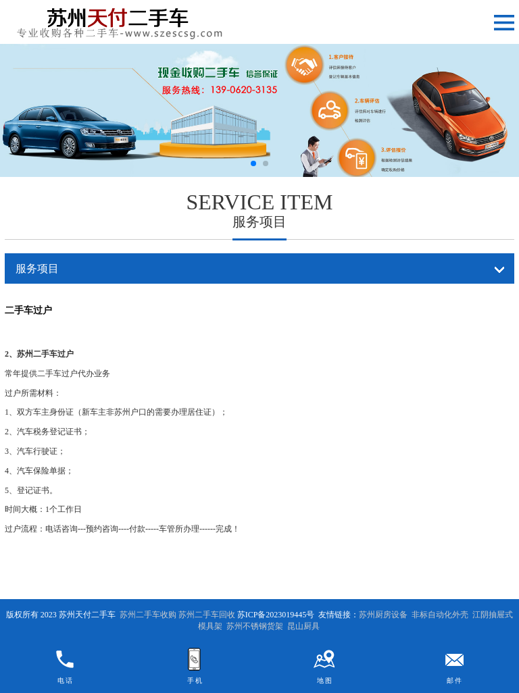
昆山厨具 (303, 626)
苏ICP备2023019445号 (276, 614)
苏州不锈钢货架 (254, 626)
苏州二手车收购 (148, 614)
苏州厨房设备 (383, 614)
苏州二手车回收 (206, 614)
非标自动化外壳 (440, 614)
